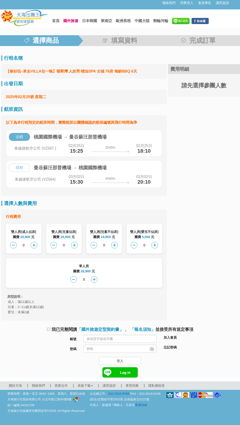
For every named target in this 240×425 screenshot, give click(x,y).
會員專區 (204, 3)
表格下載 (85, 385)
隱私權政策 (156, 385)
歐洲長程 (123, 21)
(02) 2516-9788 (118, 393)
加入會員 (170, 337)
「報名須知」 (142, 329)
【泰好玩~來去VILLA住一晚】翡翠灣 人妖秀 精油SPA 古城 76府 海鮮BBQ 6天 (71, 71)
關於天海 (15, 385)
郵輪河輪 (160, 21)
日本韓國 (89, 21)
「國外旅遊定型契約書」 (100, 329)
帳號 (73, 339)
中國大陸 (142, 21)
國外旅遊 (70, 21)
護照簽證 (222, 3)
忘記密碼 (170, 347)
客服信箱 (141, 405)
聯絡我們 (169, 3)
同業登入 (186, 3)
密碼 (73, 349)
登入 (120, 361)
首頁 (56, 21)
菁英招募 (132, 385)
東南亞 (106, 21)
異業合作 (61, 385)
